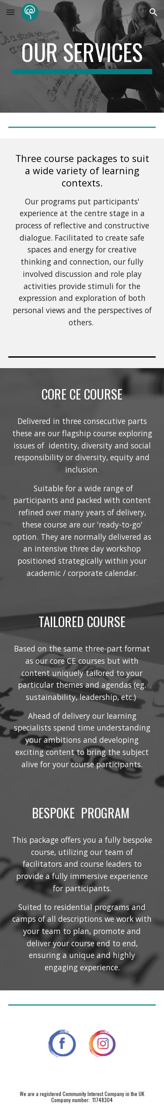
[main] (82, 56)
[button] (10, 12)
